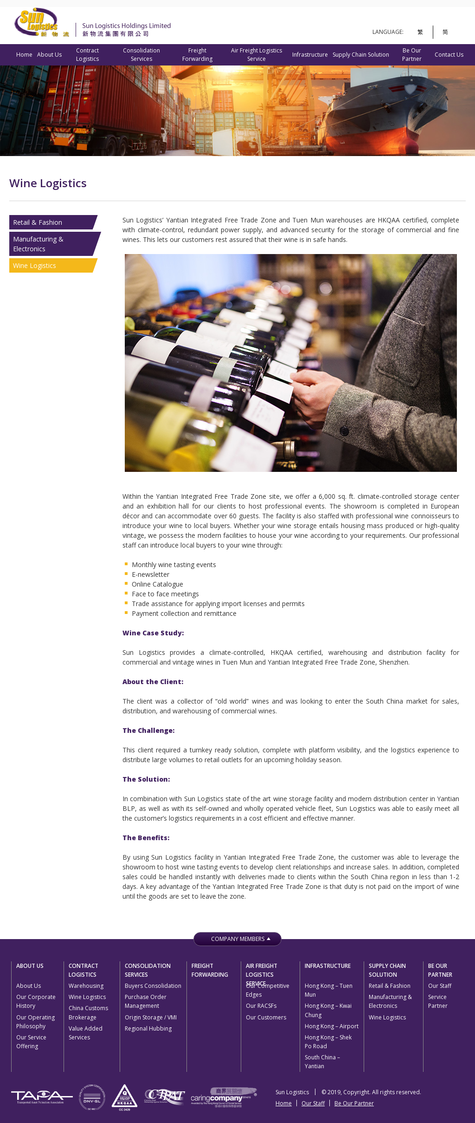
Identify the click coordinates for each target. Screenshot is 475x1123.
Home (24, 55)
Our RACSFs (261, 1006)
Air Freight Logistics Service (256, 54)
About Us (49, 55)
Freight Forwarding (197, 54)
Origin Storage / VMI (151, 1017)
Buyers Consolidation (153, 986)
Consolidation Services (141, 54)
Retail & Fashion (37, 222)
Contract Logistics (87, 54)
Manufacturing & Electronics (38, 244)
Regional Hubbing (148, 1028)
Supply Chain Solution (361, 55)
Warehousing (86, 986)
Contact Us (449, 55)
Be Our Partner (412, 54)
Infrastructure (310, 55)
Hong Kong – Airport (332, 1026)
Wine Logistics (34, 265)
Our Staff (439, 986)
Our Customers (266, 1017)
